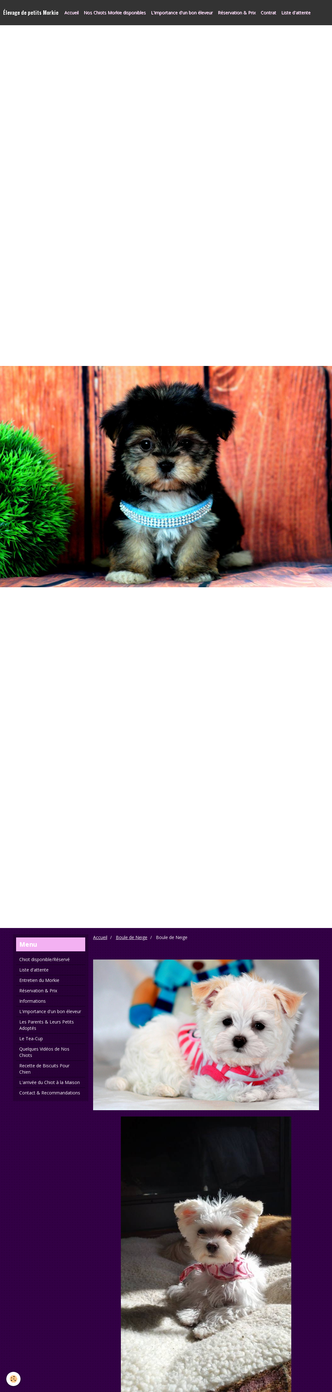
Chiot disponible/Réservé (44, 959)
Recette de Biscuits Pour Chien (44, 1069)
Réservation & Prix (237, 12)
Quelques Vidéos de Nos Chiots (44, 1052)
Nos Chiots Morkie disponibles (115, 12)
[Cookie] (13, 1379)
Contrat (268, 12)
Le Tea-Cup (31, 1038)
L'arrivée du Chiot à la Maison (49, 1082)
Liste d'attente (296, 12)
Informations (32, 1001)
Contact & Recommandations (49, 1093)
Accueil (71, 12)
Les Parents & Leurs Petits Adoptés (46, 1025)
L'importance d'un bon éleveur (182, 12)
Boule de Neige (131, 937)
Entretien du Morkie (39, 980)
